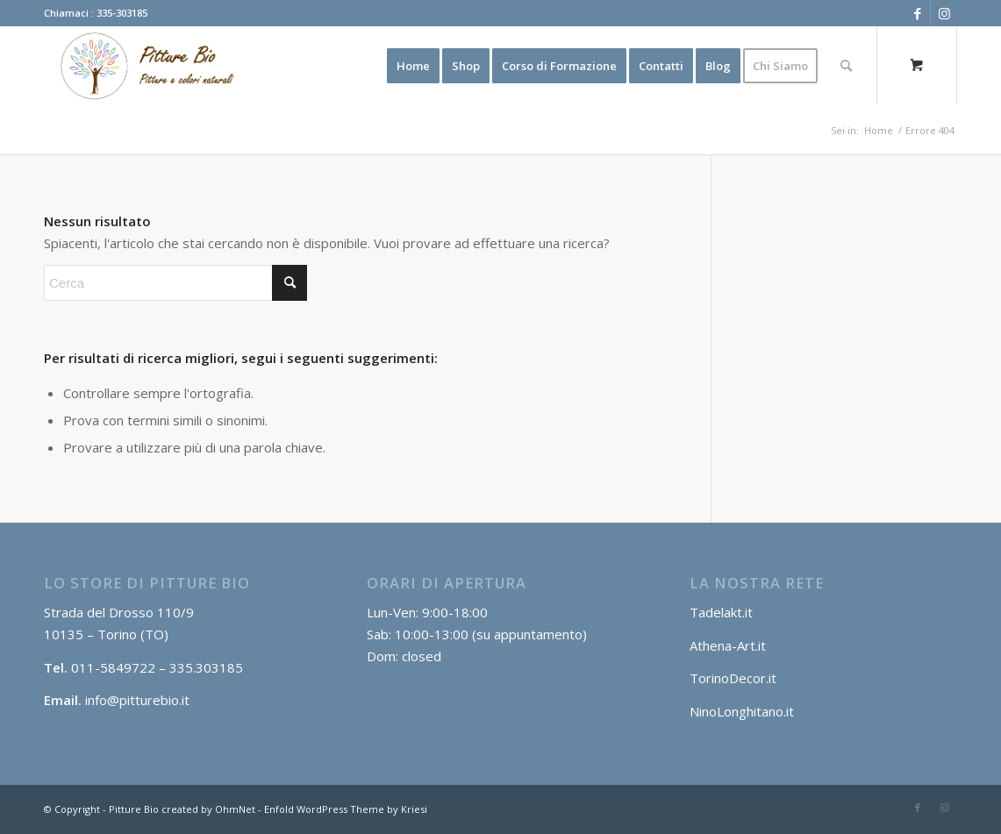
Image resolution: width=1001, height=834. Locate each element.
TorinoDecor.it (733, 678)
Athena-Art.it (729, 645)
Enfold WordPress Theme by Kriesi (345, 809)
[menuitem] (413, 65)
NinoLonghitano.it (742, 711)
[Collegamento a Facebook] (917, 13)
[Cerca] (846, 65)
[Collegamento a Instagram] (944, 13)
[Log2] (142, 65)
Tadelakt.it (721, 612)
